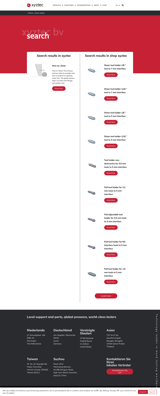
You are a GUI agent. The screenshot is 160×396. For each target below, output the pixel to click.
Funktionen (69, 5)
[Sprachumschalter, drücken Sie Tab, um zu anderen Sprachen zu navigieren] (118, 5)
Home (30, 13)
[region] (80, 392)
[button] (106, 295)
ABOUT (97, 5)
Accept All (152, 392)
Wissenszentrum (84, 5)
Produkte (57, 5)
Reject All (142, 392)
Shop (105, 5)
